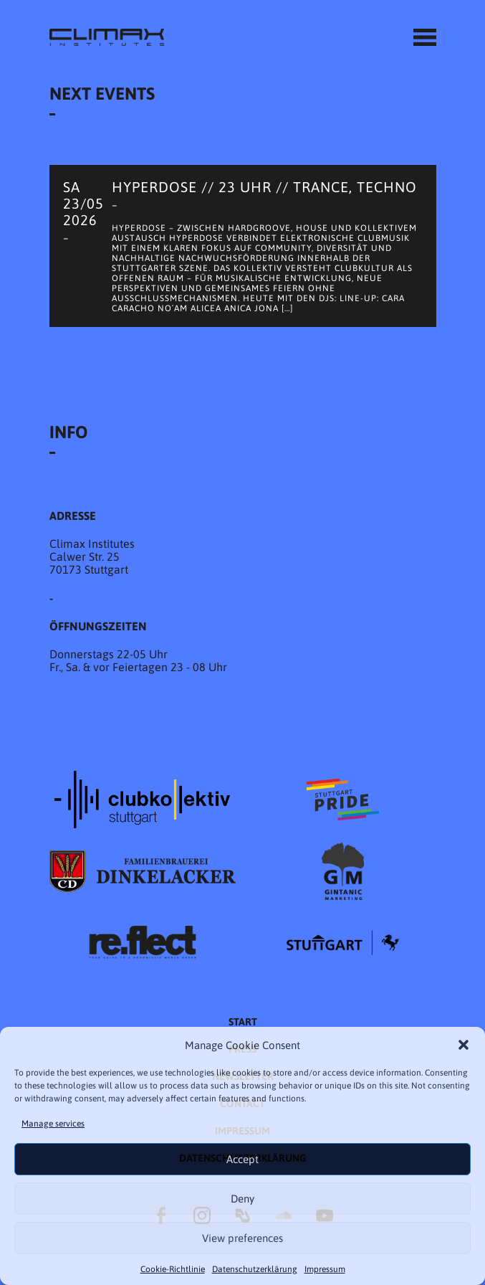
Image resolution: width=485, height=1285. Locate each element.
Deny (242, 1198)
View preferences (242, 1238)
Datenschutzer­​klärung (254, 1269)
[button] (463, 1045)
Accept (242, 1159)
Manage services (53, 1124)
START (243, 1022)
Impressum (324, 1269)
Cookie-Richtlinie (172, 1269)
